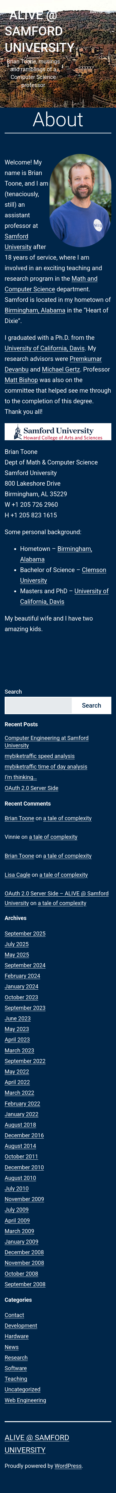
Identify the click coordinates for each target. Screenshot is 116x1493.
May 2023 (17, 1029)
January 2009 (21, 1241)
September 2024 (25, 965)
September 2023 (25, 1008)
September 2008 (25, 1284)
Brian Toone (19, 818)
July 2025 (17, 944)
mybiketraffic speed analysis (40, 756)
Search (13, 691)
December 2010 (24, 1167)
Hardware (17, 1336)
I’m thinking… (21, 777)
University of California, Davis (44, 348)
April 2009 (17, 1220)
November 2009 (24, 1199)
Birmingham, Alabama (35, 310)
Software (16, 1368)
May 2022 (17, 1071)
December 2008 (24, 1252)
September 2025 (25, 933)
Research (16, 1357)
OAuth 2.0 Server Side (31, 788)
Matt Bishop (21, 380)
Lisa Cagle (17, 874)
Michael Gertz (61, 369)
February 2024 (22, 976)
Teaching (16, 1378)
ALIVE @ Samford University (40, 31)
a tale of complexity (67, 818)
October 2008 (21, 1273)
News (12, 1347)
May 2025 (17, 954)
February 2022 (22, 1103)
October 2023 (21, 997)
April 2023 (17, 1039)
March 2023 (19, 1050)
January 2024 (21, 986)
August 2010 (20, 1178)
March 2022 (19, 1092)
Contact (14, 1315)
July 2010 (17, 1188)
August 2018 (20, 1124)
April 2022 (17, 1082)
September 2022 (25, 1061)
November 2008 (24, 1263)
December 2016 (24, 1135)
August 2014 (20, 1146)
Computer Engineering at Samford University (47, 741)
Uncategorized (23, 1389)
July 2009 (17, 1209)
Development (21, 1325)
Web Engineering (25, 1400)
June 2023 (18, 1018)
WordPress (68, 1466)
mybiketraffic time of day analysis (46, 766)
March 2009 (19, 1231)
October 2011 (21, 1156)
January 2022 (21, 1114)
